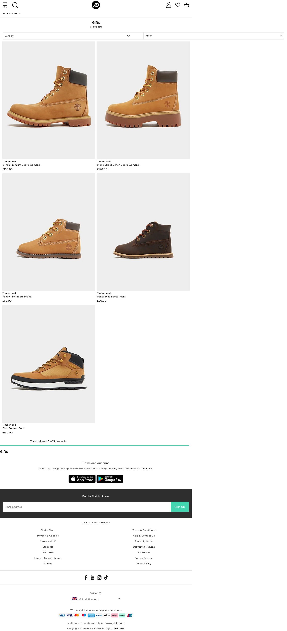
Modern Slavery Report (48, 558)
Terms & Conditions (143, 530)
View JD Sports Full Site (96, 522)
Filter (214, 36)
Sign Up (180, 506)
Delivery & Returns (144, 546)
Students (48, 546)
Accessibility (143, 563)
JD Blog (48, 563)
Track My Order (144, 541)
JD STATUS (144, 552)
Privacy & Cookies (48, 535)
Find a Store (48, 530)
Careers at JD (48, 541)
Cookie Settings (143, 558)
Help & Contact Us (144, 535)
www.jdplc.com (114, 623)
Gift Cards (48, 552)
